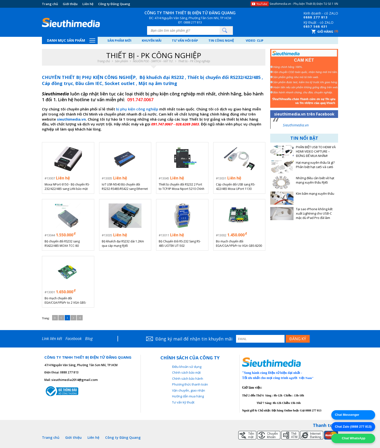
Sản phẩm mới (119, 40)
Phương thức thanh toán (190, 384)
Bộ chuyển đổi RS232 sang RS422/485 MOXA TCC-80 (62, 243)
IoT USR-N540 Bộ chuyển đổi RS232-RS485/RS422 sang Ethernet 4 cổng (125, 186)
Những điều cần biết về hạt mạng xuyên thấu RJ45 (315, 180)
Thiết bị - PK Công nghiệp (194, 61)
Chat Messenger (347, 415)
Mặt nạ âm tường (157, 83)
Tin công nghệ (221, 40)
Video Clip (254, 40)
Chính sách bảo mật (186, 372)
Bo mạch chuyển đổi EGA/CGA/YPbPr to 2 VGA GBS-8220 (65, 300)
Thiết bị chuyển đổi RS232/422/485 (224, 77)
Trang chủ (50, 4)
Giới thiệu (70, 4)
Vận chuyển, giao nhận (188, 390)
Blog (89, 338)
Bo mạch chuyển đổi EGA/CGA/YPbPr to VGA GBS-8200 (239, 243)
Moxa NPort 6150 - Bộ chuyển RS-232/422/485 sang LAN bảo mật (67, 186)
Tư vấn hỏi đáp (185, 40)
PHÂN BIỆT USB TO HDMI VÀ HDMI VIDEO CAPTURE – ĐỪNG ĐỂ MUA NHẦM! (316, 151)
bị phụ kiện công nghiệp (137, 109)
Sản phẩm (121, 61)
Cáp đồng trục (57, 83)
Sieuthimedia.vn (296, 125)
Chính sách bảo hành (187, 378)
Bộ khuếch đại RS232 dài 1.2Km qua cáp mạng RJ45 (123, 243)
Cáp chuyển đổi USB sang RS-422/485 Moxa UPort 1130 (235, 186)
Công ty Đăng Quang (114, 4)
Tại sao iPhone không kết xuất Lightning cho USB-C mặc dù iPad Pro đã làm (314, 213)
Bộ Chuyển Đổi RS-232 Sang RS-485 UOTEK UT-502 (180, 243)
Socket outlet (120, 83)
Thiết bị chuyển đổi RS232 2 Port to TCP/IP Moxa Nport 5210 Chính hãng (181, 186)
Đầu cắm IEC (88, 83)
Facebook (73, 338)
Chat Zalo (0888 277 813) (353, 426)
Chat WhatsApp (353, 438)
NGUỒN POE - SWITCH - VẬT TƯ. (153, 61)
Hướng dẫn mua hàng (188, 396)
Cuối (80, 317)
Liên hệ (87, 4)
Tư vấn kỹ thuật (183, 402)
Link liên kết (52, 338)
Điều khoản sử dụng (186, 366)
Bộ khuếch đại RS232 (162, 77)
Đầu (55, 317)
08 (305, 17)
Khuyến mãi (151, 40)
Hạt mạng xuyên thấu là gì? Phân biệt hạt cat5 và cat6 (315, 165)
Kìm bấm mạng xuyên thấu (315, 194)
